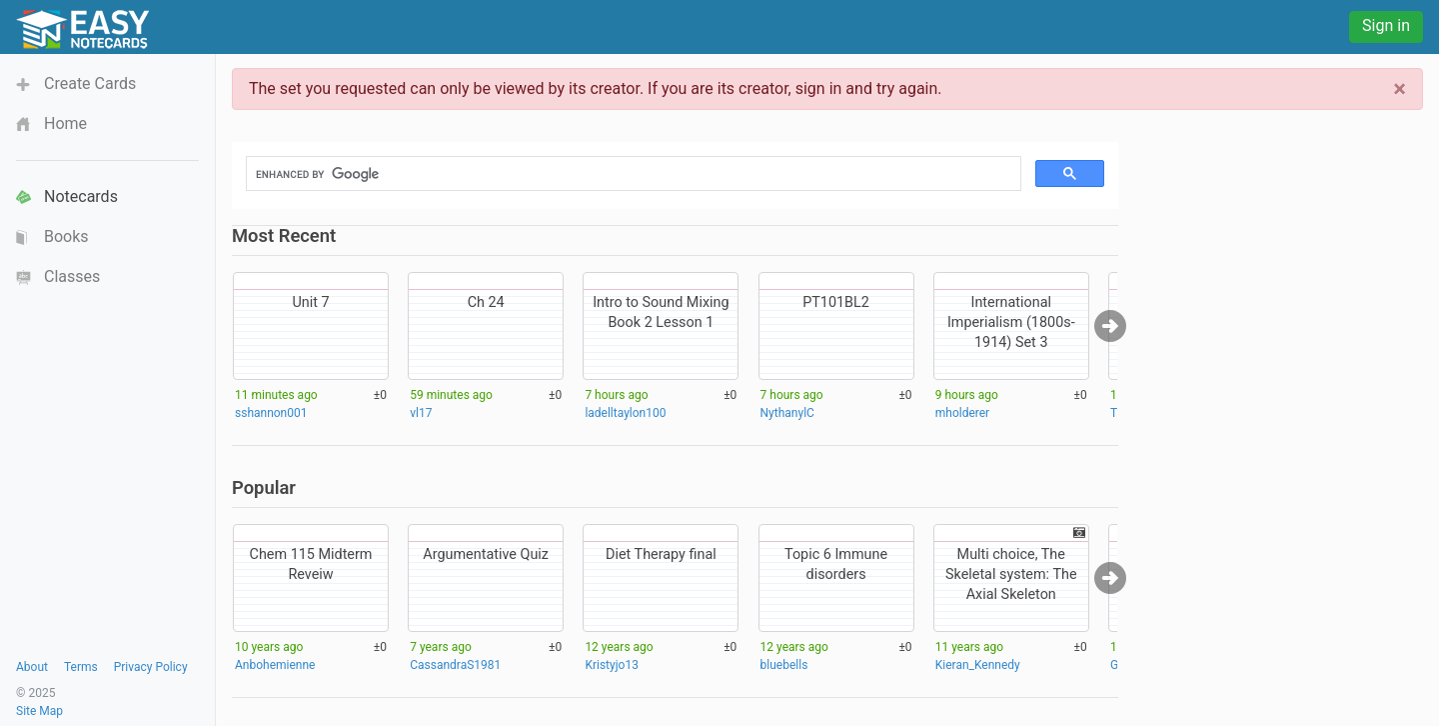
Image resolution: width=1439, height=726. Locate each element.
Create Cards (90, 83)
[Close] (1399, 89)
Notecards (81, 196)
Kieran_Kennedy (977, 665)
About (32, 667)
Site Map (39, 711)
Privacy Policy (151, 667)
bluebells (784, 665)
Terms (81, 667)
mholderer (962, 413)
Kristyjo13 (612, 665)
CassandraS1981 (455, 665)
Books (66, 236)
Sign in (1386, 25)
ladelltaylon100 (625, 413)
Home (65, 123)
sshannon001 (271, 413)
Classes (72, 276)
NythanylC (787, 413)
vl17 (421, 413)
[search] (631, 174)
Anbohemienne (275, 665)
